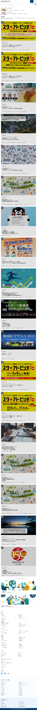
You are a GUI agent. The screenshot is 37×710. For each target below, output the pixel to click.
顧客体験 (3, 619)
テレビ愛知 (20, 688)
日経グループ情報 (21, 703)
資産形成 (20, 644)
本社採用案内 (3, 703)
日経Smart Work (3, 684)
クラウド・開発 (4, 632)
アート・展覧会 (4, 647)
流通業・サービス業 (22, 637)
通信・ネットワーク (22, 632)
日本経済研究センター (4, 693)
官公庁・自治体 (4, 640)
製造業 (3, 637)
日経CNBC (2, 692)
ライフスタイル (4, 646)
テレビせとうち (3, 691)
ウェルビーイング (21, 626)
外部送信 (2, 667)
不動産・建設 (21, 638)
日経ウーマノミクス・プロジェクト (23, 683)
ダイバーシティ (4, 626)
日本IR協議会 (20, 693)
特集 (1, 656)
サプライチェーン (4, 633)
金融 (2, 638)
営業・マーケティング (22, 618)
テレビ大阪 (2, 688)
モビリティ (20, 633)
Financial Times (21, 684)
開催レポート (21, 655)
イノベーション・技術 (5, 630)
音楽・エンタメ (21, 647)
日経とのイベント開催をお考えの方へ (7, 662)
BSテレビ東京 (20, 691)
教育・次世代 (4, 645)
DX (2, 631)
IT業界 (3, 639)
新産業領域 (20, 640)
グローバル (3, 625)
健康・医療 (20, 645)
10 (22, 578)
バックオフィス (4, 618)
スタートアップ (21, 617)
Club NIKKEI (2, 683)
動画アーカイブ (3, 655)
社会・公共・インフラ (22, 624)
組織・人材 (20, 614)
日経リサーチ (3, 687)
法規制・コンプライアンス (23, 625)
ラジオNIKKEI (20, 692)
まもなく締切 (3, 654)
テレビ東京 (20, 687)
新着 (19, 654)
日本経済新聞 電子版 (21, 706)
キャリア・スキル (4, 644)
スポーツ (20, 646)
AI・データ (20, 630)
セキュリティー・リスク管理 (23, 631)
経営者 (3, 614)
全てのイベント (21, 656)
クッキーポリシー (4, 666)
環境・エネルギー (4, 624)
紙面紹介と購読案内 (3, 706)
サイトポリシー (3, 664)
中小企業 (20, 639)
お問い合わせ (3, 661)
